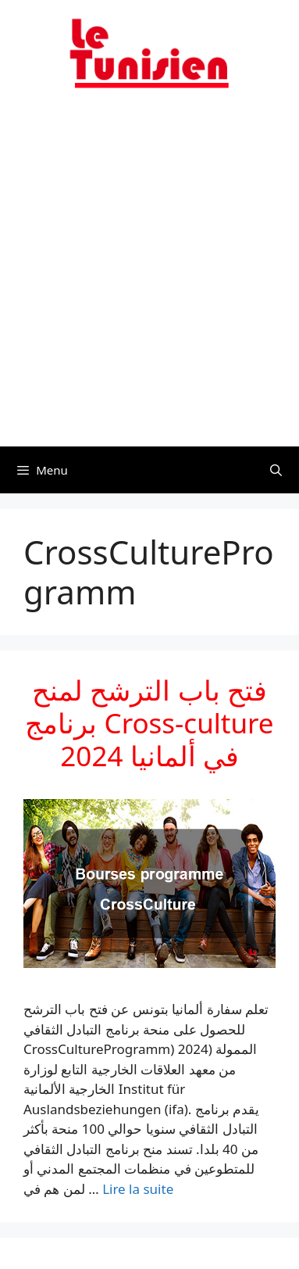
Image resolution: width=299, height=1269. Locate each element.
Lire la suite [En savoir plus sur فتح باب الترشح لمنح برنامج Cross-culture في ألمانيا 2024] (137, 1189)
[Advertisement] (149, 277)
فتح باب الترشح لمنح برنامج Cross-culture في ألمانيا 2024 (149, 723)
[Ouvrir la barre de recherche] (276, 469)
